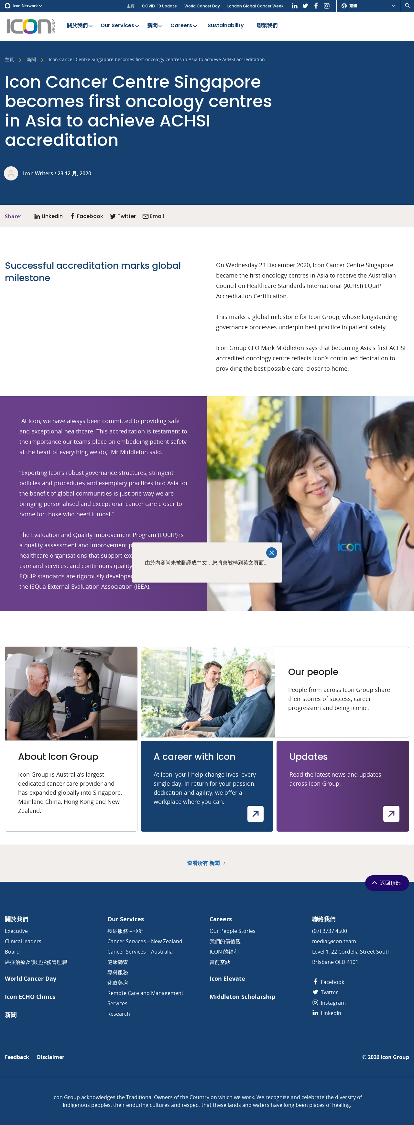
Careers (184, 26)
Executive (16, 930)
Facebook (328, 982)
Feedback (17, 1057)
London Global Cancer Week (255, 6)
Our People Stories (233, 930)
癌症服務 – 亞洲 (125, 930)
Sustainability (226, 26)
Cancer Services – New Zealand (144, 941)
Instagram (329, 1002)
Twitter (325, 992)
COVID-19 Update (159, 6)
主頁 (131, 6)
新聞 (155, 26)
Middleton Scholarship (242, 996)
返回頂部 (386, 883)
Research (118, 1013)
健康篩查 (117, 962)
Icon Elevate (227, 978)
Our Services (120, 26)
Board (12, 951)
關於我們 (80, 26)
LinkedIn (326, 1013)
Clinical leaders (23, 941)
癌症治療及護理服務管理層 (36, 962)
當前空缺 (220, 962)
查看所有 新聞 (207, 863)
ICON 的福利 (224, 951)
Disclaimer (50, 1057)
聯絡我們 (323, 919)
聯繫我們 (267, 26)
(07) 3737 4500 (329, 930)
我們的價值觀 (225, 941)
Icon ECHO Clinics (30, 996)
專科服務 (117, 972)
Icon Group (395, 1057)
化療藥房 (117, 982)
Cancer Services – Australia (140, 951)
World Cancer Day (202, 6)
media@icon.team (334, 941)
